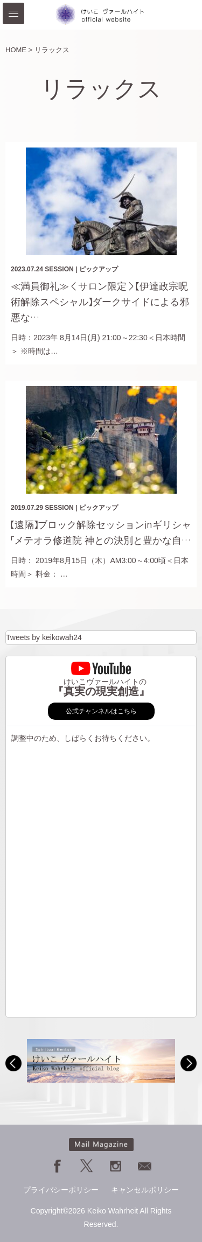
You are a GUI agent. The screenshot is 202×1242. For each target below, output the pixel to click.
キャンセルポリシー (145, 1189)
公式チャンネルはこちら (101, 711)
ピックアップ (98, 269)
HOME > (18, 50)
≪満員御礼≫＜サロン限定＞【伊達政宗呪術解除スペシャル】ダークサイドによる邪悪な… (100, 302)
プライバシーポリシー (61, 1189)
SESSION (59, 269)
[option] (101, 1061)
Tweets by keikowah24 (44, 637)
